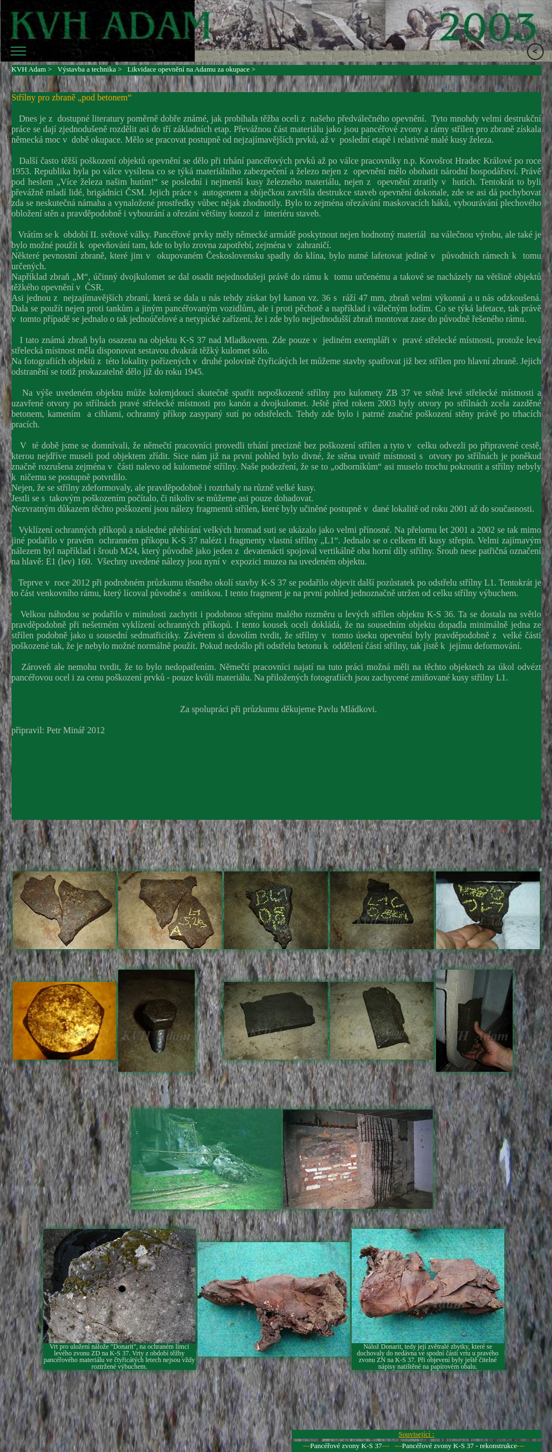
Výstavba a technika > (90, 69)
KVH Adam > (32, 69)
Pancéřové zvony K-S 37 (346, 1445)
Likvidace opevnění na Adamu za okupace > (192, 69)
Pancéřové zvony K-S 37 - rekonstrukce (460, 1445)
